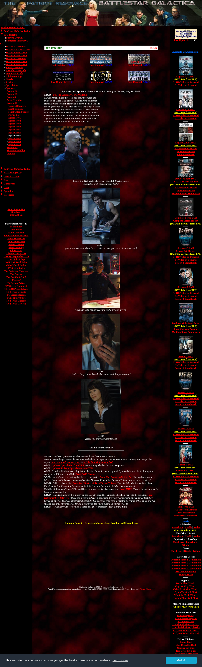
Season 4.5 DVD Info (16, 64)
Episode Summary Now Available (70, 94)
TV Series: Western (16, 300)
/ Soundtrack (186, 193)
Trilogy (196, 551)
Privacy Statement (147, 589)
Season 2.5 (12, 94)
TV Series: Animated (16, 286)
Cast (6, 180)
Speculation (12, 85)
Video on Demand (186, 151)
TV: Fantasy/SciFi (16, 297)
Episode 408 (14, 138)
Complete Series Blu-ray (185, 220)
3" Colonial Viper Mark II (185, 624)
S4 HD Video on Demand (186, 256)
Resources (9, 194)
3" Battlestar (186, 618)
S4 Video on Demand (186, 259)
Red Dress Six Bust (186, 650)
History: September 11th (16, 256)
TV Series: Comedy (16, 291)
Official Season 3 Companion (186, 565)
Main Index (16, 226)
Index (17, 31)
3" (186, 621)
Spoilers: (10, 88)
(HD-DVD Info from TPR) (185, 473)
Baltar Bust (186, 642)
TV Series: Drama (16, 294)
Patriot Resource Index (12, 27)
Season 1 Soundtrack (185, 482)
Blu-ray (186, 181)
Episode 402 (14, 120)
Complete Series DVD (186, 217)
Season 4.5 (12, 147)
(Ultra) (185, 615)
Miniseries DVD (186, 506)
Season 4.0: (12, 103)
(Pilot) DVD (185, 142)
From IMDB (126, 489)
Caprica (11, 153)
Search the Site (16, 209)
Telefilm (14, 100)
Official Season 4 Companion (186, 568)
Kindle (188, 527)
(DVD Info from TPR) (185, 79)
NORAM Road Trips (16, 262)
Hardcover (178, 542)
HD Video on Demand (186, 148)
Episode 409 (14, 141)
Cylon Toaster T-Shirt (186, 592)
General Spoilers (17, 105)
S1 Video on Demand (186, 85)
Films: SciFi (16, 250)
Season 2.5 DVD (186, 392)
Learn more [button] (120, 660)
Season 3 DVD (185, 356)
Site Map (16, 212)
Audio (196, 527)
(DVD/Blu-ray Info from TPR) (185, 184)
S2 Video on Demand (186, 401)
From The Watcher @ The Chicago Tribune (94, 483)
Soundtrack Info (14, 73)
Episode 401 (14, 117)
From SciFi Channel (86, 474)
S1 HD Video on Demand (186, 82)
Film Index (16, 229)
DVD (185, 178)
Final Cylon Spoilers (18, 111)
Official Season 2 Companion (186, 562)
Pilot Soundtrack (185, 154)
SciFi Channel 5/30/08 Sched (97, 462)
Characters (9, 183)
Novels (9, 79)
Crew (6, 187)
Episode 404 (14, 126)
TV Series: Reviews (16, 303)
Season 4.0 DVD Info (16, 61)
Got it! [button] (181, 660)
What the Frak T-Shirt (185, 595)
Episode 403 (14, 123)
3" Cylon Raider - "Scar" (186, 630)
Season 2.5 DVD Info (16, 55)
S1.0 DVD (185, 109)
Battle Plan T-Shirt (186, 583)
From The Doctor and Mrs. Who (116, 477)
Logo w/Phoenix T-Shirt (185, 598)
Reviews (10, 82)
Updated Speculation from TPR (68, 465)
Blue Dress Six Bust (186, 644)
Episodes (8, 191)
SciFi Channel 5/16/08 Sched (65, 462)
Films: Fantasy (16, 247)
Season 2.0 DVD (186, 428)
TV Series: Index (16, 268)
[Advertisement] (101, 35)
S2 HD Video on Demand (186, 398)
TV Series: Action (16, 283)
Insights (10, 34)
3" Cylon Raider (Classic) (186, 633)
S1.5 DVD (185, 76)
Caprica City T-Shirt (185, 586)
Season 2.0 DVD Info (16, 52)
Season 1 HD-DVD (185, 470)
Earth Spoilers (15, 108)
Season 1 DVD (185, 464)
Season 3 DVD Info (16, 58)
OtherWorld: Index (16, 265)
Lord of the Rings (16, 259)
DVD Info (15, 37)
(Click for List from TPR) (186, 606)
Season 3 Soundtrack (185, 368)
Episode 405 (14, 129)
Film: (16, 232)
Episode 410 (14, 144)
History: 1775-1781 (16, 253)
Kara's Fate (14, 114)
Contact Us (16, 215)
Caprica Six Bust (186, 647)
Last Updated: (59, 65)
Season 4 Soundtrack (185, 262)
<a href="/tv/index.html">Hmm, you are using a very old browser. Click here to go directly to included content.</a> (186, 37)
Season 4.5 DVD (186, 248)
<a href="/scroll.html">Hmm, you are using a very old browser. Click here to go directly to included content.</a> (101, 48)
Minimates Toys (14, 76)
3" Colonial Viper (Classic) (186, 627)
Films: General (16, 244)
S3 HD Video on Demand (186, 362)
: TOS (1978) (12, 172)
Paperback (177, 527)
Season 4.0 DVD (186, 287)
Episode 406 (14, 132)
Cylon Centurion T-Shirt (185, 589)
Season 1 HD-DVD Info (18, 49)
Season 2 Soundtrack (185, 404)
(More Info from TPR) (185, 530)
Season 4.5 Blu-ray (186, 250)
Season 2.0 (12, 91)
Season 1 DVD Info (16, 46)
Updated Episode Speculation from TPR (72, 468)
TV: (16, 271)
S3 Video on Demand (186, 365)
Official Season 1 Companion (186, 559)
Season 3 (11, 97)
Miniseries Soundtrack (185, 515)
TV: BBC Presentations (16, 288)
